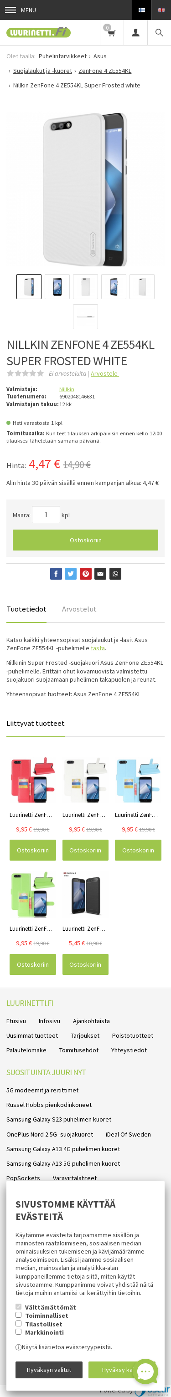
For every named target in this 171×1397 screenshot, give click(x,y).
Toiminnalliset (46, 1315)
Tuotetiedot (26, 609)
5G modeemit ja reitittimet (42, 1090)
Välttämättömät (50, 1307)
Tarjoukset (85, 1035)
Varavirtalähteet (75, 1178)
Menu (20, 10)
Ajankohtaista (91, 1021)
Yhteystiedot (129, 1050)
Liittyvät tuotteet (35, 723)
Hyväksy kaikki (122, 1370)
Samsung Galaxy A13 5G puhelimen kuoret (63, 1163)
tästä (98, 648)
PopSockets (23, 1178)
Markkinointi (44, 1332)
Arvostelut (79, 609)
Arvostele (105, 373)
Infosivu (49, 1021)
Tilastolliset (43, 1324)
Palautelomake (26, 1050)
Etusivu (16, 1021)
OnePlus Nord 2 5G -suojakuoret (49, 1134)
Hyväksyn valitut (49, 1370)
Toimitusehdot (78, 1050)
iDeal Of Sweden (128, 1134)
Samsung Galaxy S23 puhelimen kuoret (58, 1119)
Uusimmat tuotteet (32, 1035)
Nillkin (66, 389)
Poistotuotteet (132, 1035)
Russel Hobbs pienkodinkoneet (49, 1105)
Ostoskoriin (86, 540)
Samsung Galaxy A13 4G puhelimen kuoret (63, 1149)
